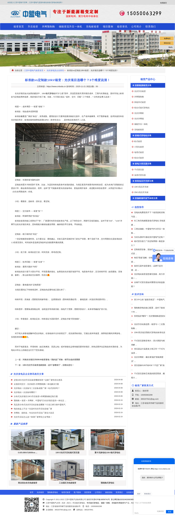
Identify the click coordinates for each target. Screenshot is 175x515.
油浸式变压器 (140, 175)
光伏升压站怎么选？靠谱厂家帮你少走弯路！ (33, 417)
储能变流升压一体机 (70, 26)
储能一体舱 (105, 503)
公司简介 (136, 26)
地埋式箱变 (139, 152)
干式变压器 (139, 169)
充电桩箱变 (92, 26)
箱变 (22, 116)
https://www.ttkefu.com (162, 469)
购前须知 (108, 492)
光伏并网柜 (139, 113)
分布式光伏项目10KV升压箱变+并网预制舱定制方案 (36, 396)
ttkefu (171, 47)
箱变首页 (19, 26)
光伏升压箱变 (140, 91)
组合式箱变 (139, 158)
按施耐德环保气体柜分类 (146, 198)
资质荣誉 (87, 492)
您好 (138, 494)
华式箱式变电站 (93, 503)
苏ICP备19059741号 (102, 499)
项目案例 (108, 26)
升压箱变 (33, 26)
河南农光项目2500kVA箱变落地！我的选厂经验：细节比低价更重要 (51, 359)
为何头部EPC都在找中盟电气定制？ (149, 237)
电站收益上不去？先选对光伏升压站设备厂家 (33, 409)
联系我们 (150, 26)
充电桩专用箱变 (118, 503)
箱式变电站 (50, 93)
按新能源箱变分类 (143, 85)
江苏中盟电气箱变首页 (33, 70)
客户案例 (77, 492)
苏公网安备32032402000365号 (123, 499)
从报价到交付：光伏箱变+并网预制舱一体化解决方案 (36, 384)
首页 (31, 492)
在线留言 (129, 492)
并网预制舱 (48, 26)
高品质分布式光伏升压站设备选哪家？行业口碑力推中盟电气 (39, 405)
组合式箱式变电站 (142, 108)
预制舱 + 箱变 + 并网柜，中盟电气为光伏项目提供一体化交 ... (40, 400)
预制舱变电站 (52, 492)
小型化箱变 (139, 147)
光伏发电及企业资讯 (55, 70)
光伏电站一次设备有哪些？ (25, 392)
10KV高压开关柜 (141, 187)
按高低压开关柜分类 (144, 181)
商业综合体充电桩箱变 (27, 483)
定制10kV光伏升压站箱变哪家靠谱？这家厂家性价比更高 (38, 380)
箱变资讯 (122, 26)
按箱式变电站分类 (143, 135)
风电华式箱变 (140, 102)
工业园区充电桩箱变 (67, 483)
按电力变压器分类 (143, 164)
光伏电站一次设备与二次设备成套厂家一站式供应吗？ (37, 388)
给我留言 (163, 3)
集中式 (33, 333)
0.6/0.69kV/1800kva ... (27, 452)
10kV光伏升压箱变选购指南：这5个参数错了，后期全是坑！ (48, 365)
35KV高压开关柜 (141, 192)
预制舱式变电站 (107, 483)
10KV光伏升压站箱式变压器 (67, 452)
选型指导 (139, 207)
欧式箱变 (138, 141)
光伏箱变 (40, 492)
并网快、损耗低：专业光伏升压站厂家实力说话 (34, 413)
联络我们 (147, 494)
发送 (169, 512)
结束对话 (160, 511)
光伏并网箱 (139, 119)
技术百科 (139, 294)
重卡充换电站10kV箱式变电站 (107, 452)
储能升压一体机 (141, 124)
